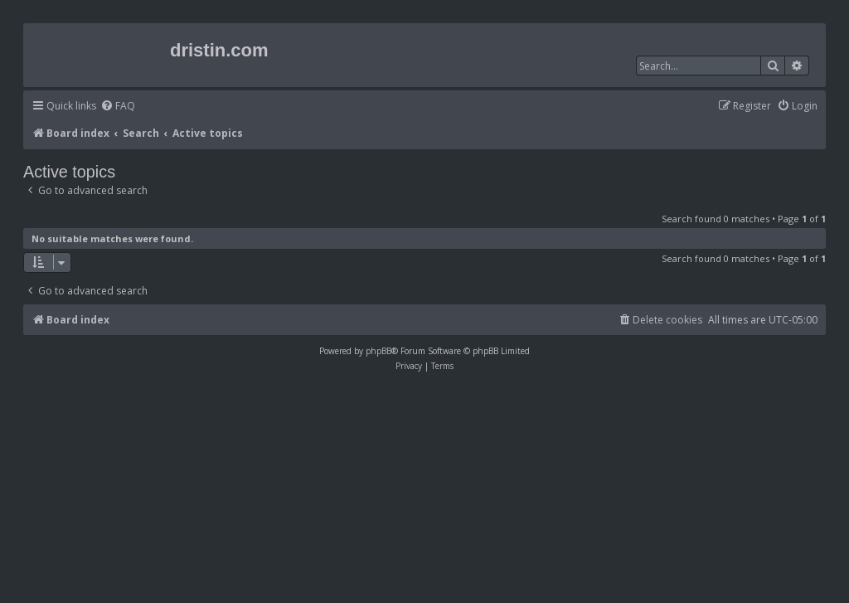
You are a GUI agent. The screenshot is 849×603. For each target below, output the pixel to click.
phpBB (378, 351)
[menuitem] (117, 106)
